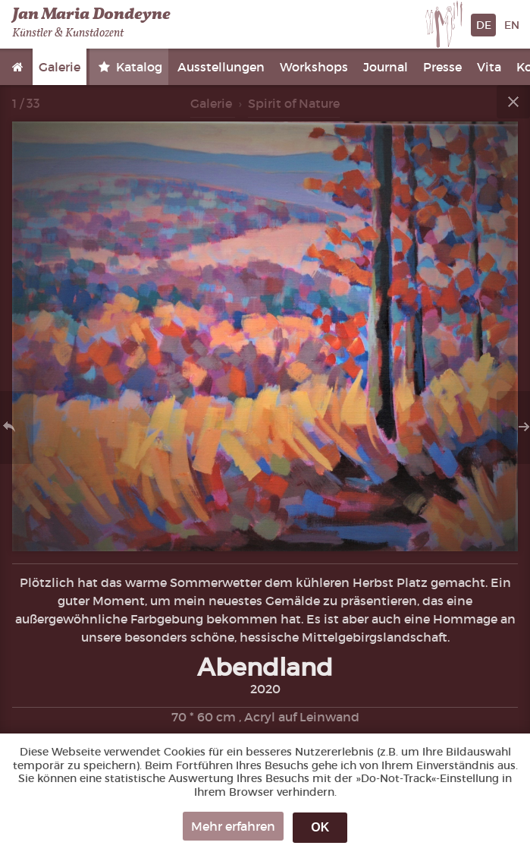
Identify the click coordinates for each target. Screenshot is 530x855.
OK (320, 827)
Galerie (59, 66)
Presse (442, 66)
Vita (489, 66)
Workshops (314, 66)
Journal (385, 66)
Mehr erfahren (233, 826)
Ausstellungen (221, 66)
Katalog (137, 66)
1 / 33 (26, 103)
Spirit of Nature (294, 103)
